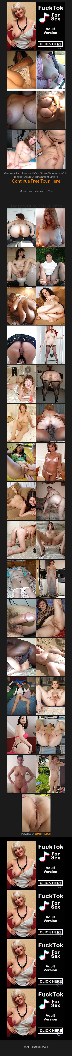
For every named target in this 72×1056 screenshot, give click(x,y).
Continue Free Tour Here (36, 181)
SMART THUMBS (42, 834)
